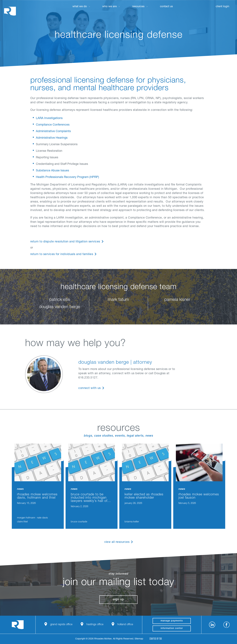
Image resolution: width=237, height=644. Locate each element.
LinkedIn (212, 625)
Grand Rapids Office (61, 624)
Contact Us (166, 6)
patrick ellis (59, 300)
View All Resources (116, 542)
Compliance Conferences (52, 124)
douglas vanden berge (59, 307)
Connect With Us (89, 388)
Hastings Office (94, 624)
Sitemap (139, 639)
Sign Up (118, 599)
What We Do (79, 6)
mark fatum (118, 300)
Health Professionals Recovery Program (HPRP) (67, 177)
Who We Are (109, 6)
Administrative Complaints (53, 131)
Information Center (172, 628)
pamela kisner (177, 300)
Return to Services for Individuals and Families (61, 254)
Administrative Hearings (52, 138)
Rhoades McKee (10, 11)
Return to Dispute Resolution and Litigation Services (65, 241)
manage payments (172, 621)
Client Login (222, 6)
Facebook (226, 625)
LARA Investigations (49, 118)
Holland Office (125, 624)
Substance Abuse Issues (52, 170)
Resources (138, 6)
